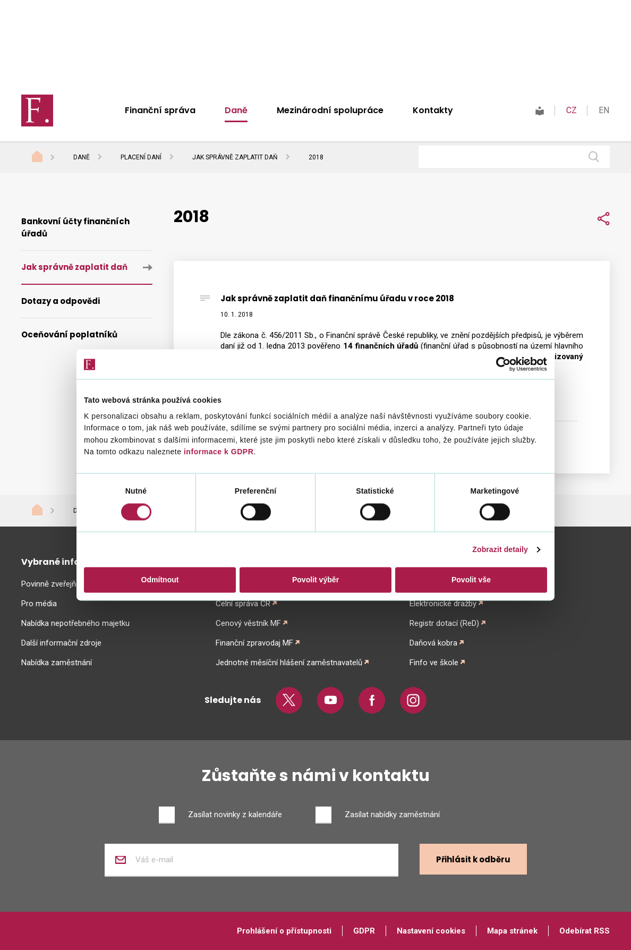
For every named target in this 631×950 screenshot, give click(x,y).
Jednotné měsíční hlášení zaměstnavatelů (289, 662)
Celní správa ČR (243, 603)
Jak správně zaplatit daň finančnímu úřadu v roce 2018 (337, 298)
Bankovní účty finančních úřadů (75, 227)
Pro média (39, 603)
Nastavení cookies (431, 931)
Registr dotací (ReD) (444, 623)
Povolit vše (471, 579)
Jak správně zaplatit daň (235, 157)
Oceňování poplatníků (69, 334)
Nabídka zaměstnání (56, 662)
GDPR (364, 931)
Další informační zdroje (61, 643)
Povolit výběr (315, 579)
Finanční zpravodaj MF (254, 643)
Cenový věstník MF (248, 623)
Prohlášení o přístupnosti (284, 931)
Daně (236, 110)
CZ (571, 110)
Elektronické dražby (443, 603)
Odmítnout (160, 579)
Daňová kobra (433, 643)
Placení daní (141, 157)
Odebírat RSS (584, 931)
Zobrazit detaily (500, 549)
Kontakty (433, 110)
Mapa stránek (512, 931)
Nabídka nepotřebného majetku (75, 623)
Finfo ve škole (434, 662)
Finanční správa (160, 110)
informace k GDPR (218, 452)
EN (604, 110)
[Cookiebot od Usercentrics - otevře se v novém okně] (500, 364)
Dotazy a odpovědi (60, 301)
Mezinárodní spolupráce (330, 110)
